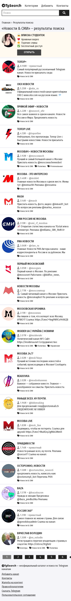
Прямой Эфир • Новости (32, 106)
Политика (40, 166)
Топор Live (23, 129)
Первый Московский (30, 263)
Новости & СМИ (25, 76)
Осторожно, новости (31, 465)
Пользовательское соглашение (19, 595)
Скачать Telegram (11, 590)
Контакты (62, 5)
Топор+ (21, 61)
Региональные (55, 166)
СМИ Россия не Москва (31, 218)
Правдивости (26, 443)
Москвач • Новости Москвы (35, 151)
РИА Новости (25, 241)
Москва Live (24, 421)
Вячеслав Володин (29, 533)
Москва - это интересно (32, 174)
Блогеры (22, 548)
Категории (31, 5)
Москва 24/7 (25, 353)
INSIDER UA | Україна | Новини (35, 331)
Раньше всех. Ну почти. (31, 398)
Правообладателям (12, 586)
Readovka (23, 376)
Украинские (53, 346)
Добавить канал (10, 574)
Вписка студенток (31, 35)
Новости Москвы (28, 286)
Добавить (47, 5)
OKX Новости (25, 84)
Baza (20, 488)
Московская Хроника (31, 308)
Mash (20, 196)
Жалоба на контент (12, 582)
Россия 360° (25, 510)
